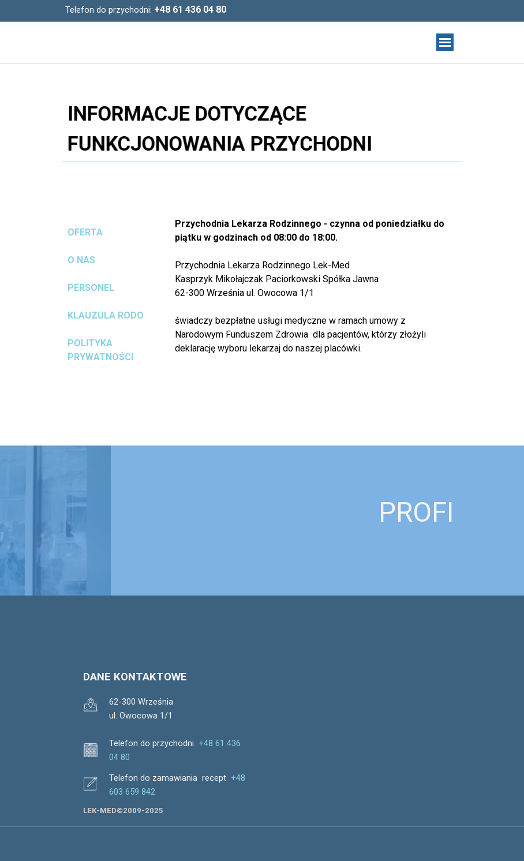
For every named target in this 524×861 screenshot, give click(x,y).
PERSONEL (91, 287)
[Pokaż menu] (445, 42)
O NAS (81, 259)
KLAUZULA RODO (106, 315)
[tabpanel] (177, 10)
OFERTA (85, 232)
